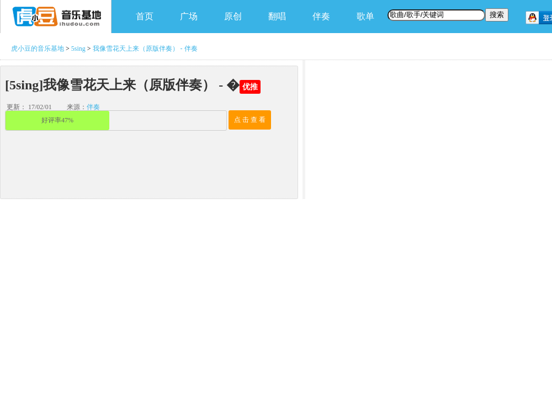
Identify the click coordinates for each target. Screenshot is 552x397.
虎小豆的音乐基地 (37, 48)
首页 (144, 16)
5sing (78, 48)
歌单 (365, 16)
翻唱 (277, 16)
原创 (233, 16)
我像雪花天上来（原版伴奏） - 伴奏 (145, 48)
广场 (189, 16)
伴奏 (321, 16)
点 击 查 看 (250, 120)
